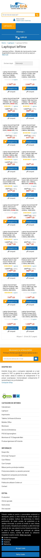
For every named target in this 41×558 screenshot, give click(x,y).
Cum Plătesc (6, 460)
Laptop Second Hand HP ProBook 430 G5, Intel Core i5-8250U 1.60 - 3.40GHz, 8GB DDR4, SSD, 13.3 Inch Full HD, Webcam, (30, 236)
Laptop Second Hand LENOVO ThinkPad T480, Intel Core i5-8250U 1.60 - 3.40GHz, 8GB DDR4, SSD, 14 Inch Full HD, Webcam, (10, 289)
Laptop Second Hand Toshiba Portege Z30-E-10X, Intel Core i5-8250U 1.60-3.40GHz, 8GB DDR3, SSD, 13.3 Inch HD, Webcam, (30, 316)
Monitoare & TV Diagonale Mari (12, 437)
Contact (4, 486)
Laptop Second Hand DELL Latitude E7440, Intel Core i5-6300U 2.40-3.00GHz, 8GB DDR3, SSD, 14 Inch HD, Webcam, (11, 183)
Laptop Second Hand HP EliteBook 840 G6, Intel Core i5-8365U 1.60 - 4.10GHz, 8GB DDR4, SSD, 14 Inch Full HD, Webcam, (10, 236)
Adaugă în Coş (10, 88)
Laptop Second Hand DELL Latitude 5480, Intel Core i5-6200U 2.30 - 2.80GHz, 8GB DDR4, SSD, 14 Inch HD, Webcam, (29, 129)
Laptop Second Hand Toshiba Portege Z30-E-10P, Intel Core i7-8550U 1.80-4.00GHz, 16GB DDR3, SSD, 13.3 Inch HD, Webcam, (10, 317)
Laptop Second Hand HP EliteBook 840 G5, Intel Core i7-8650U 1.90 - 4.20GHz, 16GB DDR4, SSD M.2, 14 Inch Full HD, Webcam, (29, 210)
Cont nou (28, 20)
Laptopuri (5, 411)
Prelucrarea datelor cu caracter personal (15, 471)
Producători (6, 497)
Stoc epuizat (6, 509)
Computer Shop (7, 382)
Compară (11, 92)
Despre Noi (5, 452)
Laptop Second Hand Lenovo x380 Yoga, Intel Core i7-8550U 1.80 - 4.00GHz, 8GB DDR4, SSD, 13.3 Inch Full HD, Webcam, (29, 290)
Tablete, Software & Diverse (11, 418)
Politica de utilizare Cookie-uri (12, 482)
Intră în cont (20, 20)
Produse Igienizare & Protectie (12, 441)
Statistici (7, 542)
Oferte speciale (7, 501)
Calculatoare (6, 407)
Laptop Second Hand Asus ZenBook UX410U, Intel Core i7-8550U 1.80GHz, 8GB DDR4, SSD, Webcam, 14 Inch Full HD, (11, 76)
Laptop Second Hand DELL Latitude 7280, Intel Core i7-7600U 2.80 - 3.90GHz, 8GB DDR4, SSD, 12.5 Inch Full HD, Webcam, (30, 156)
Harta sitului (6, 505)
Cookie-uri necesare (11, 537)
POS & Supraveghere (9, 434)
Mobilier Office (6, 422)
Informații (20, 32)
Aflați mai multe (25, 535)
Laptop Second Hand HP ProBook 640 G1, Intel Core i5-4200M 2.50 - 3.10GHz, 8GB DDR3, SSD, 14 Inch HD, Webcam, (29, 262)
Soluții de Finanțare (8, 479)
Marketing (7, 544)
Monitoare (5, 426)
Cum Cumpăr (6, 463)
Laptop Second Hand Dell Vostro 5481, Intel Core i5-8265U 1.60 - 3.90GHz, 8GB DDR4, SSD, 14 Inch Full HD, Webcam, (30, 183)
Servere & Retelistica (9, 430)
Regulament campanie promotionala (14, 475)
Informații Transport (9, 456)
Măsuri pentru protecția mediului (13, 467)
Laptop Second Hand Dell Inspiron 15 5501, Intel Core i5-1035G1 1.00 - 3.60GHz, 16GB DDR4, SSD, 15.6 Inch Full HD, (30, 76)
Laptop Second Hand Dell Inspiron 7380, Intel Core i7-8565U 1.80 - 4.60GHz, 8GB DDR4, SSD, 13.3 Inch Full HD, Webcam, (30, 103)
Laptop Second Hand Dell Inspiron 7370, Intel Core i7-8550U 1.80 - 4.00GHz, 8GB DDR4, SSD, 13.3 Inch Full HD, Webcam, (11, 103)
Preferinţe (7, 540)
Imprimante (6, 414)
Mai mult (5, 55)
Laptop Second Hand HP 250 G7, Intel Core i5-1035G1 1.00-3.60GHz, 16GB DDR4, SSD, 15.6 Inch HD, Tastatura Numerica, (10, 209)
